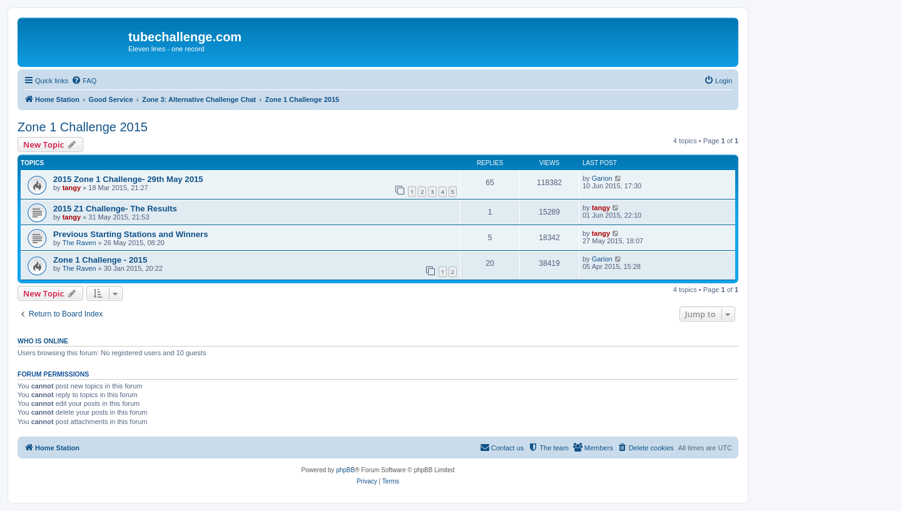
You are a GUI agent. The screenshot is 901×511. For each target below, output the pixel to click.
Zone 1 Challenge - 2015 (100, 260)
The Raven (79, 242)
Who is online (43, 341)
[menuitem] (83, 80)
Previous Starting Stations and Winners (130, 234)
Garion (602, 178)
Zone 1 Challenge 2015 (83, 127)
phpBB (345, 470)
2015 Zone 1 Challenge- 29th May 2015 (128, 179)
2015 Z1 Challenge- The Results (115, 208)
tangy (72, 187)
